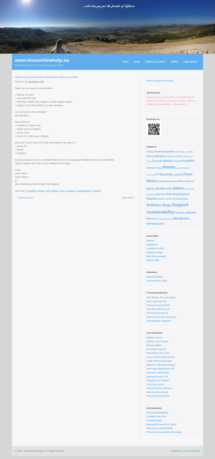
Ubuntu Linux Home (157, 392)
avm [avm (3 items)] (186, 152)
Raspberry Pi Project (157, 380)
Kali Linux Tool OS (156, 301)
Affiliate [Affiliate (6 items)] (150, 152)
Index (126, 61)
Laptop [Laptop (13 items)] (177, 174)
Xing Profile (152, 260)
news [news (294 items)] (178, 188)
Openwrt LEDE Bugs (157, 372)
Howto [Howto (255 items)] (169, 167)
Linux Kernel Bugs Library (160, 357)
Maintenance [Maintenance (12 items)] (170, 181)
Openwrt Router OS (157, 376)
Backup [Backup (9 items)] (150, 156)
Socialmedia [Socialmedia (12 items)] (180, 198)
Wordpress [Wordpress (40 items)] (181, 218)
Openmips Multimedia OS (160, 368)
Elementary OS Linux (158, 353)
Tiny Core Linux (155, 384)
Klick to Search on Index (159, 80)
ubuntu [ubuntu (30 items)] (191, 212)
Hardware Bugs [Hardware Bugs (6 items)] (154, 168)
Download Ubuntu (156, 349)
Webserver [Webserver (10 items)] (152, 218)
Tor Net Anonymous (157, 313)
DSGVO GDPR (154, 277)
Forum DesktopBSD (157, 412)
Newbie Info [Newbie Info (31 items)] (163, 188)
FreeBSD (31, 191)
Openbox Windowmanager (160, 364)
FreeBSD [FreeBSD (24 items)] (188, 160)
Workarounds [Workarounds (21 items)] (155, 223)
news (62, 191)
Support (70, 191)
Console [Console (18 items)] (157, 160)
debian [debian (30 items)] (168, 160)
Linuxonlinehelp (191, 451)
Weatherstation (154, 252)
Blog (137, 61)
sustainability (83, 191)
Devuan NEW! (154, 345)
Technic (96, 191)
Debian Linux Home (157, 341)
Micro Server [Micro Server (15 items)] (186, 181)
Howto (40, 191)
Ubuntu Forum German (159, 388)
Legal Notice (190, 61)
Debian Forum (154, 337)
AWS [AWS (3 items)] (191, 152)
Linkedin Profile (155, 248)
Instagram (152, 244)
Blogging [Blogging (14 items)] (161, 156)
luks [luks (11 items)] (160, 181)
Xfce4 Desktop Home (157, 396)
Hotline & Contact (155, 61)
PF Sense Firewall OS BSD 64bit (163, 432)
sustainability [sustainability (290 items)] (160, 212)
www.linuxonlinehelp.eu (42, 60)
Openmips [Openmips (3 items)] (150, 194)
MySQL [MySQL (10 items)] (150, 188)
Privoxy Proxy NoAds (158, 305)
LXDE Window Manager (159, 361)
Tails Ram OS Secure (157, 309)
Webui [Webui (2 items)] (161, 219)
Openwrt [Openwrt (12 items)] (161, 194)
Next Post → (129, 197)
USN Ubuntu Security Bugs (161, 317)
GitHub (150, 240)
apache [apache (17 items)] (170, 151)
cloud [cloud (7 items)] (178, 156)
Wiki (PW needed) (156, 256)
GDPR (174, 61)
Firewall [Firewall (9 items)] (177, 161)
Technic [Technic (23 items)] (180, 212)
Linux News (52, 191)
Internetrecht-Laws (156, 280)
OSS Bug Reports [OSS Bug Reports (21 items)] (178, 194)
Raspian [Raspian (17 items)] (151, 198)
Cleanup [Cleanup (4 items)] (171, 156)
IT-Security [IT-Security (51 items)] (163, 174)
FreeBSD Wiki (154, 420)
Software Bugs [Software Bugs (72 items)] (158, 205)
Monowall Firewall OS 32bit (161, 424)
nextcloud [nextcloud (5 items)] (189, 189)
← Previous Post (24, 197)
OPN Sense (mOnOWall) (159, 428)
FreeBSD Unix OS (156, 416)
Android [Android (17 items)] (160, 151)
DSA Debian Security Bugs (161, 297)
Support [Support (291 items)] (180, 204)
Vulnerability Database (158, 321)
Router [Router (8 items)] (161, 198)
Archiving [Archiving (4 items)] (179, 152)
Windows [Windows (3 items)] (168, 219)
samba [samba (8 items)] (168, 198)
